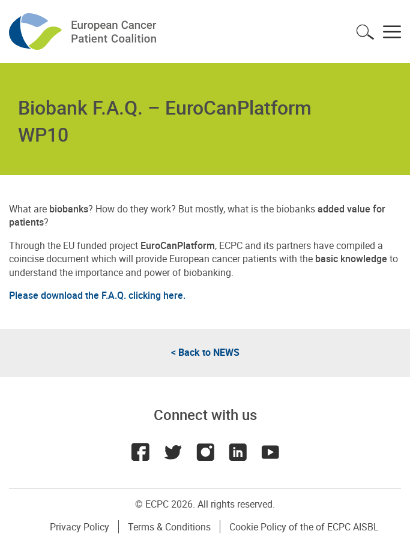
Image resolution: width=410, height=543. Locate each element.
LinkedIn (238, 452)
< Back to (205, 352)
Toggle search (365, 32)
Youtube (270, 452)
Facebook (140, 452)
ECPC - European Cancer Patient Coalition (84, 31)
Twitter (173, 452)
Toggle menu (392, 32)
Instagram (205, 452)
